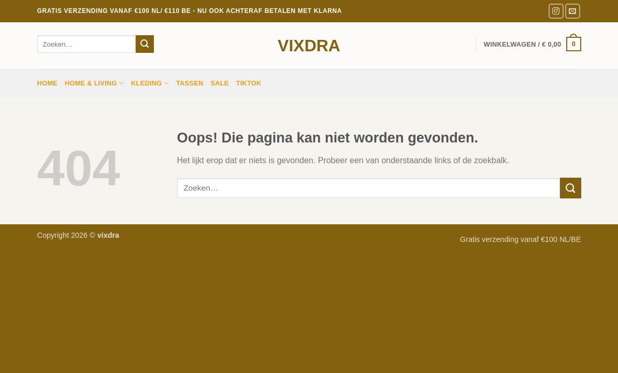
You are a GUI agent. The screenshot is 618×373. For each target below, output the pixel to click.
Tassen (190, 83)
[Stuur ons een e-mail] (572, 11)
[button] (532, 44)
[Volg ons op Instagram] (556, 11)
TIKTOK (249, 83)
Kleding (150, 83)
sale (219, 83)
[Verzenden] (144, 44)
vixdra (309, 45)
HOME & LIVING (94, 83)
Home (47, 83)
